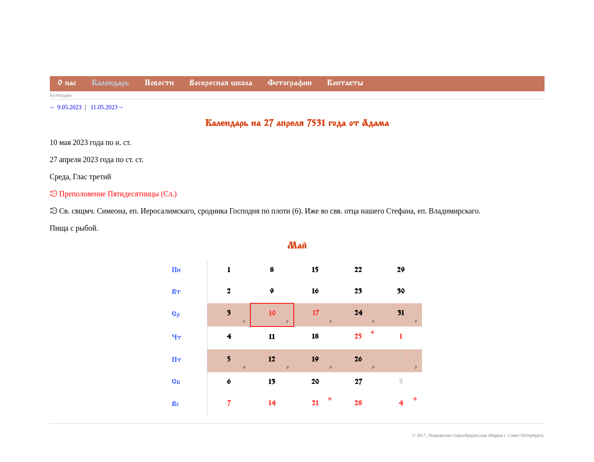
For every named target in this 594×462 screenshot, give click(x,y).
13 (271, 382)
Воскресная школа (220, 84)
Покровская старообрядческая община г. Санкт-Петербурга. (486, 435)
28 (358, 404)
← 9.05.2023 (66, 107)
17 (315, 313)
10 (272, 314)
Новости (159, 84)
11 (272, 337)
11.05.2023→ (107, 107)
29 (400, 270)
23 (358, 292)
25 (358, 337)
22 (358, 270)
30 (400, 292)
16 (315, 292)
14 (272, 404)
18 (315, 337)
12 (271, 360)
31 (400, 313)
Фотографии (290, 84)
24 (358, 313)
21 (315, 404)
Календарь (110, 84)
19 (315, 360)
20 (315, 382)
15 (315, 270)
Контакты (345, 84)
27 (358, 382)
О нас (66, 84)
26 (358, 360)
